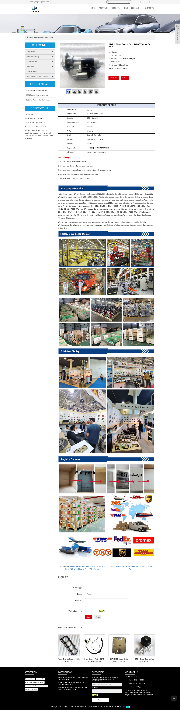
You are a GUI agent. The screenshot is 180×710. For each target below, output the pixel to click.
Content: (78, 600)
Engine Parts (48, 37)
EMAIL (125, 78)
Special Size (40, 679)
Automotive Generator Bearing (34, 682)
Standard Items (30, 679)
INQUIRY (114, 78)
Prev (63, 64)
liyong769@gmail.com (38, 122)
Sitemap (123, 706)
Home (93, 8)
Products (115, 8)
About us (103, 8)
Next (102, 64)
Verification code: (75, 611)
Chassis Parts (32, 71)
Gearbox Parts (32, 61)
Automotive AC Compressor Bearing (36, 686)
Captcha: (95, 688)
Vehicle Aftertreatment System (37, 76)
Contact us (148, 8)
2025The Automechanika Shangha (38, 100)
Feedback (135, 8)
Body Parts (31, 66)
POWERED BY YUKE (112, 706)
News (125, 8)
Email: (79, 594)
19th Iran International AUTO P (37, 90)
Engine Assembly (33, 57)
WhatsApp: (77, 588)
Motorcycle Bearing (31, 689)
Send (88, 617)
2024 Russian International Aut (37, 95)
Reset (98, 617)
